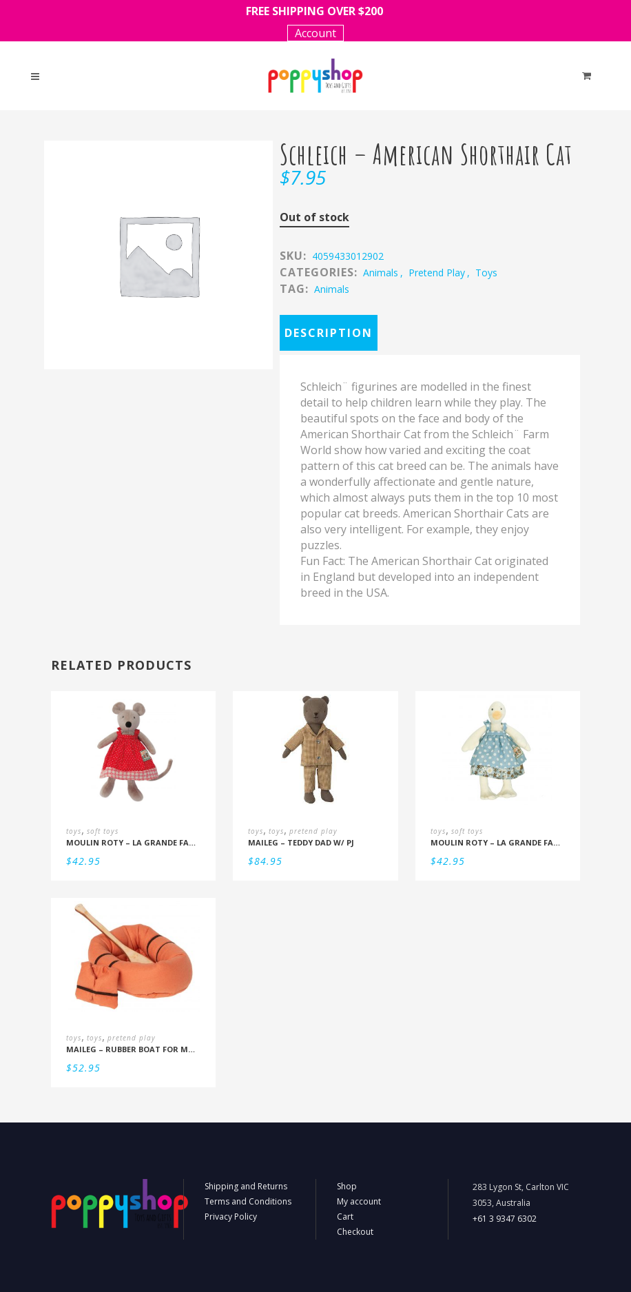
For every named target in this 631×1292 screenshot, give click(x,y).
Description (329, 332)
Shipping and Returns (246, 1186)
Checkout (355, 1232)
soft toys (102, 831)
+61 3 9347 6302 (505, 1218)
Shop (347, 1186)
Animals (331, 289)
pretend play (436, 272)
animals (380, 272)
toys (486, 272)
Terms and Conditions (248, 1201)
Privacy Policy (231, 1216)
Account (315, 33)
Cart (345, 1216)
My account (359, 1201)
